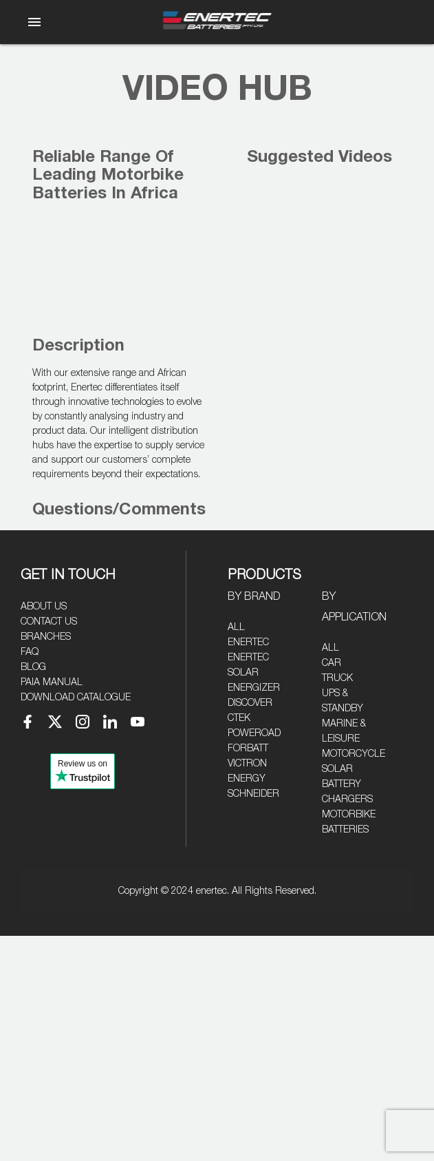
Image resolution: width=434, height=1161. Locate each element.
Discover (250, 703)
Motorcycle (353, 754)
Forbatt (248, 748)
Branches (46, 637)
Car (331, 663)
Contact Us (49, 622)
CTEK (239, 718)
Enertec (248, 642)
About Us (44, 606)
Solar (337, 769)
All (236, 627)
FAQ (30, 652)
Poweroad (254, 733)
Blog (33, 667)
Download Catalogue (76, 697)
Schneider (253, 794)
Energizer (254, 688)
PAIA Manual (52, 682)
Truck (337, 678)
